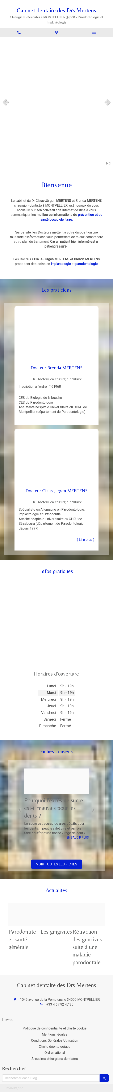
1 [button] (107, 163)
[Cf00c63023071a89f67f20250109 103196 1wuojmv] (56, 781)
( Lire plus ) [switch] (85, 540)
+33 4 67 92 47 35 (59, 1004)
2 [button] (110, 163)
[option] (56, 804)
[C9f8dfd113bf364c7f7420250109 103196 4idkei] (57, 914)
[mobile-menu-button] (94, 32)
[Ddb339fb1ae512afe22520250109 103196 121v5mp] (24, 914)
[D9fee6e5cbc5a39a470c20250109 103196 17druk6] (88, 914)
